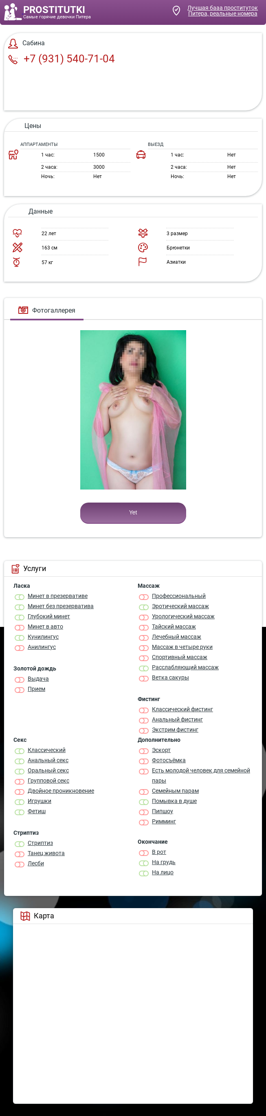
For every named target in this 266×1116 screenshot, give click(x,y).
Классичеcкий (47, 750)
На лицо (163, 872)
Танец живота (46, 853)
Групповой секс (48, 780)
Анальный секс (48, 760)
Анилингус (42, 647)
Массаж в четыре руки (182, 647)
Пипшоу (162, 811)
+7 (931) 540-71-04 (61, 59)
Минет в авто (45, 626)
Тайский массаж (174, 626)
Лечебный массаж (176, 636)
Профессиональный (179, 596)
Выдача (38, 678)
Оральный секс (48, 770)
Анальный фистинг (177, 719)
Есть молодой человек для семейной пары (201, 775)
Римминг (164, 821)
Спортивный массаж (179, 657)
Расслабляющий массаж (185, 667)
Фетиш (37, 811)
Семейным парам (175, 790)
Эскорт (161, 750)
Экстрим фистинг (175, 729)
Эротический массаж (180, 606)
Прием (36, 689)
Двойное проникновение (61, 790)
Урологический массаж (183, 616)
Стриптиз (40, 843)
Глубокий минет (49, 616)
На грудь (164, 862)
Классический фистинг (182, 709)
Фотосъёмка (169, 760)
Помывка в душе (174, 801)
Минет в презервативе (58, 596)
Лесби (36, 863)
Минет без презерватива (61, 606)
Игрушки (39, 801)
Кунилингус (43, 636)
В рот (159, 852)
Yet (133, 512)
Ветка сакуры (170, 677)
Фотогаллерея (46, 310)
